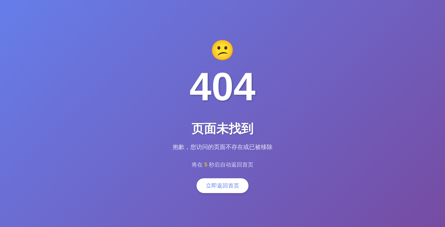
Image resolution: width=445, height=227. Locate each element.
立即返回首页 (222, 186)
